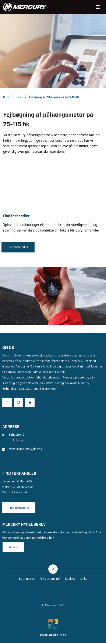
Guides (18, 97)
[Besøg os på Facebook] (7, 402)
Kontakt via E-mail (14, 492)
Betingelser (27, 579)
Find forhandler (18, 247)
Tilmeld (13, 547)
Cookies (70, 579)
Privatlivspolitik (49, 579)
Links (83, 579)
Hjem (6, 97)
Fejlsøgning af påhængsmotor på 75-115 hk (54, 97)
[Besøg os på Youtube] (30, 402)
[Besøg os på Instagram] (18, 402)
